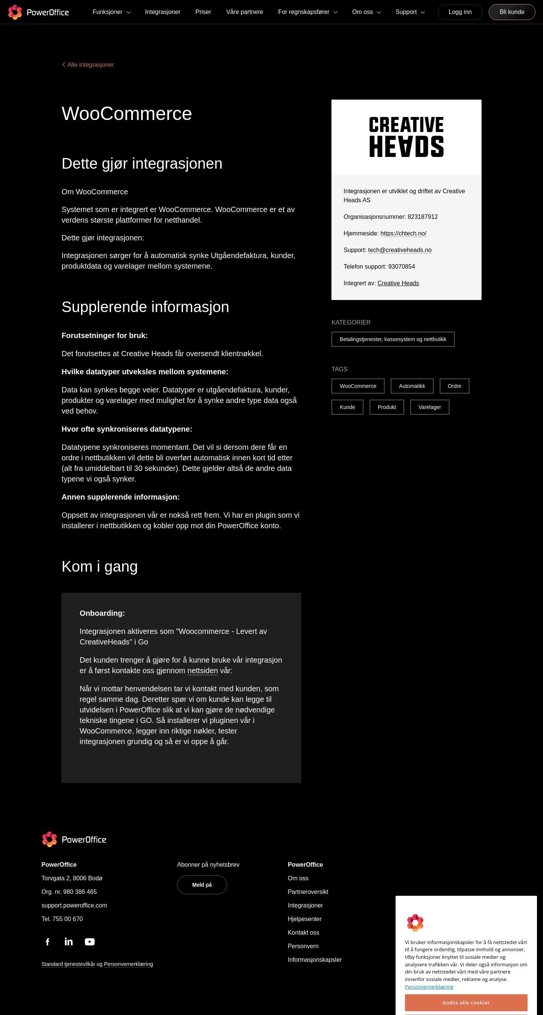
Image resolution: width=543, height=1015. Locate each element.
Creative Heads (398, 283)
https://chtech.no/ (403, 233)
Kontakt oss (303, 932)
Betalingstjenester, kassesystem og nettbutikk (393, 339)
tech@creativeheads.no (399, 250)
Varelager (430, 407)
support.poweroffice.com (74, 905)
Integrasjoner (305, 905)
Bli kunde (512, 12)
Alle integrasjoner (87, 65)
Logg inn (460, 12)
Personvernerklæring (128, 964)
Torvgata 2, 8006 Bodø (72, 878)
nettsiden (202, 670)
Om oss (298, 878)
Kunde (347, 407)
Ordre (455, 386)
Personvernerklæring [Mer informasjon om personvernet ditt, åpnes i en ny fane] (429, 999)
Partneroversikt (308, 892)
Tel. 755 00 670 (62, 919)
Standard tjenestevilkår (68, 964)
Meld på (202, 885)
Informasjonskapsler (315, 960)
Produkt (387, 407)
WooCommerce (358, 386)
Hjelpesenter (305, 919)
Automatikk (412, 386)
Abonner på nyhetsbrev (208, 864)
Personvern (303, 946)
